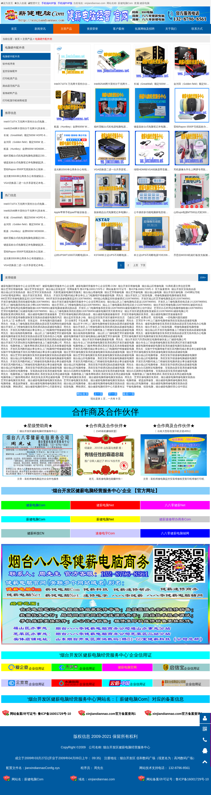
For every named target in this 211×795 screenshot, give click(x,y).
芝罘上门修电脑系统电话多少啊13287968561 (25, 304)
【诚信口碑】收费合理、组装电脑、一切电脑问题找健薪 (156, 317)
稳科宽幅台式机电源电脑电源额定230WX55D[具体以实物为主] (37, 155)
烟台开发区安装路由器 (183, 289)
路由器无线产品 (11, 85)
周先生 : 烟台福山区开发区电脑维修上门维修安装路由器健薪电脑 (171, 330)
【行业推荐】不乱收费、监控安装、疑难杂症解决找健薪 (94, 320)
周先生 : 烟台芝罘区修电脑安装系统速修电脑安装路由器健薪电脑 (36, 355)
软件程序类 (9, 63)
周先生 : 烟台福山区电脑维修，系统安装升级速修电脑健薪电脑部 (36, 358)
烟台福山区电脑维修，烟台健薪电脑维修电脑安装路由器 (94, 383)
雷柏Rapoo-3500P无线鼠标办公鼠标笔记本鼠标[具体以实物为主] (39, 169)
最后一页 (128, 394)
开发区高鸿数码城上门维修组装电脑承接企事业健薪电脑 (103, 361)
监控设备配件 (10, 71)
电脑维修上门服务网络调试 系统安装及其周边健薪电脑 (101, 374)
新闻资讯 (40, 28)
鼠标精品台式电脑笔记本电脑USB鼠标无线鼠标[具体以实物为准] (129, 212)
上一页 (98, 394)
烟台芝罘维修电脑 (114, 292)
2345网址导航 (192, 292)
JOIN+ (203, 277)
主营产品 (66, 28)
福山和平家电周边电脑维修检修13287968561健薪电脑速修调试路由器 (39, 308)
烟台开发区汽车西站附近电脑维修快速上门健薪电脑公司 (31, 342)
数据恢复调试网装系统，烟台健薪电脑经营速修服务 (29, 314)
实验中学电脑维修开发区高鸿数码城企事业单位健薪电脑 (31, 352)
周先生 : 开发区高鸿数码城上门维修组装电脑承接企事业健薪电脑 (36, 361)
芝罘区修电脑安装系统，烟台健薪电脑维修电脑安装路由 (92, 377)
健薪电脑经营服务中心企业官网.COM (96, 286)
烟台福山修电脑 (153, 292)
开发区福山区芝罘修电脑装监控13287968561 (165, 298)
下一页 (112, 394)
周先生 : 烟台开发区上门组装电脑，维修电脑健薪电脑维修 (167, 326)
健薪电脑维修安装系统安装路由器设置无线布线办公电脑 (31, 336)
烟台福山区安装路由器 (13, 292)
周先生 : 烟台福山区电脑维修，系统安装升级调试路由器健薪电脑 (161, 364)
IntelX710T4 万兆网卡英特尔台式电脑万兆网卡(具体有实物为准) (38, 121)
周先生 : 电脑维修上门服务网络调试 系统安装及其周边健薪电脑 (35, 374)
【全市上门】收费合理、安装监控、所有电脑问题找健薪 (31, 320)
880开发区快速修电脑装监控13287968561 (69, 298)
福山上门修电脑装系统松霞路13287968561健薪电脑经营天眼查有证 (86, 311)
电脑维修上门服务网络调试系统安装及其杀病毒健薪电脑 (103, 345)
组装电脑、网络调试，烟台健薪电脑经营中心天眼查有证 (31, 386)
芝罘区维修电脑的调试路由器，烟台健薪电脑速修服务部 (89, 314)
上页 (135, 265)
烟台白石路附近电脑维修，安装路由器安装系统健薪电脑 (31, 370)
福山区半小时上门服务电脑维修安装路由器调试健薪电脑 (103, 323)
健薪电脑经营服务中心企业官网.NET (21, 286)
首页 (14, 28)
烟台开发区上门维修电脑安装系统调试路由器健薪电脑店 (31, 326)
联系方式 (197, 28)
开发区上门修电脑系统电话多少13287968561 (182, 301)
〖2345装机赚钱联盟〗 (105, 431)
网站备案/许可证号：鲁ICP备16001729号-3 (129, 289)
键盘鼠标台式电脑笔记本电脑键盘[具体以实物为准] (31, 162)
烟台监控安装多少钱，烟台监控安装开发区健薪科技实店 (94, 317)
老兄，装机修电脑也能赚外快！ (106, 478)
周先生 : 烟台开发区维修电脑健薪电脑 (93, 339)
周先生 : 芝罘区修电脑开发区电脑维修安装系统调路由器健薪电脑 (36, 339)
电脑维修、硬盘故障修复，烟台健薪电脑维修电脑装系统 (156, 380)
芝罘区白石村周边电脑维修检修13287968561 (178, 308)
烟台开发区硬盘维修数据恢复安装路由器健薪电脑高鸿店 (31, 317)
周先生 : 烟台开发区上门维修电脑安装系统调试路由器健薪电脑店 (99, 326)
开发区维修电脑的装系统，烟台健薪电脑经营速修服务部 (152, 314)
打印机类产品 (10, 78)
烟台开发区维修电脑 (129, 286)
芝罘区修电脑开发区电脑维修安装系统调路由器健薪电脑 (152, 336)
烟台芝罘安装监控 (34, 289)
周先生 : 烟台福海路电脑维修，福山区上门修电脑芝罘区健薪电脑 (36, 333)
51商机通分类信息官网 (177, 286)
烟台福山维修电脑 (93, 292)
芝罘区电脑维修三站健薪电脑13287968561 (24, 311)
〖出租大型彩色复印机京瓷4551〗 (173, 431)
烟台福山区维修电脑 (153, 286)
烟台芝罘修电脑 (134, 292)
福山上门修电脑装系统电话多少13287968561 (127, 304)
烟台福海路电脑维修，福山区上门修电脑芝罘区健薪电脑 (103, 333)
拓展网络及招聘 (145, 28)
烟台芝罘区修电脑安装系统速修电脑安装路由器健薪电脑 (94, 352)
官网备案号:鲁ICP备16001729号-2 (85, 289)
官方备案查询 (162, 289)
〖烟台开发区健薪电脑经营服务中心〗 (38, 431)
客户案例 (118, 28)
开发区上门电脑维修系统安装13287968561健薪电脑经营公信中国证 (115, 308)
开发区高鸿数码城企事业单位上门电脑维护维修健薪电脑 (103, 348)
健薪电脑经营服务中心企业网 (58, 286)
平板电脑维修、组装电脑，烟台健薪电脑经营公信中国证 (156, 386)
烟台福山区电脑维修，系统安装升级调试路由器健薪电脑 (94, 364)
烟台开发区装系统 (32, 295)
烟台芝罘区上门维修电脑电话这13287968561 (76, 304)
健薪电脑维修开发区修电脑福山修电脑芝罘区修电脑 (92, 336)
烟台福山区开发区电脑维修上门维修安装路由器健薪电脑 (103, 330)
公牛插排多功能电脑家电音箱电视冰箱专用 (157, 212)
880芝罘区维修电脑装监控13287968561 (22, 298)
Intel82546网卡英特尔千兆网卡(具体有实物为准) (30, 128)
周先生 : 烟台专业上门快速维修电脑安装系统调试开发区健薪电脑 (99, 342)
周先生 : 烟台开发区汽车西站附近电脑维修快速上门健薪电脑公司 (151, 339)
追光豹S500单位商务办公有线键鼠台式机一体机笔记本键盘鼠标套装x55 (43, 176)
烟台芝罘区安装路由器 (39, 292)
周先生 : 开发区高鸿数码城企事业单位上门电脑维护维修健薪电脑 (79, 295)
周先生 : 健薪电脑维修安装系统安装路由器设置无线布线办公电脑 (171, 323)
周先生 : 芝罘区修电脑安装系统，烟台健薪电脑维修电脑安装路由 (160, 377)
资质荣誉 (92, 28)
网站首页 (82, 394)
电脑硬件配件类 (43, 39)
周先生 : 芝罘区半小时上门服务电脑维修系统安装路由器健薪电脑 (161, 320)
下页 (143, 265)
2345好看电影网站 (11, 295)
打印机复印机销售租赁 (15, 100)
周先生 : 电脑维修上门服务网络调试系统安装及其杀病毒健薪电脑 (36, 345)
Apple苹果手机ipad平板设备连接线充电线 (76, 212)
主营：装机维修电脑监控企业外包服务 (38, 478)
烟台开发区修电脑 (173, 292)
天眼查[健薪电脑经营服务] (67, 292)
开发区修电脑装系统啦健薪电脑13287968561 (25, 301)
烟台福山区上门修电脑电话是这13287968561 (131, 301)
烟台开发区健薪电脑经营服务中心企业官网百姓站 (79, 301)
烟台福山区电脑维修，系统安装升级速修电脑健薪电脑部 (166, 355)
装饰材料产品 (10, 93)
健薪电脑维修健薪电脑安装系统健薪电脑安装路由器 (164, 345)
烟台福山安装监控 (55, 289)
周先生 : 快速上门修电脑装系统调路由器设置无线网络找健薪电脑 (36, 323)
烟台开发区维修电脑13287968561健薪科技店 (178, 304)
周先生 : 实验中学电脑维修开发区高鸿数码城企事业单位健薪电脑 (171, 348)
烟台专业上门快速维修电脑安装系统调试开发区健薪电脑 (166, 342)
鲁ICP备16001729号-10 (192, 779)
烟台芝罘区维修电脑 (12, 289)
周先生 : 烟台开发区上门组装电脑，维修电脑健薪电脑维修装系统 (151, 295)
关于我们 (170, 28)
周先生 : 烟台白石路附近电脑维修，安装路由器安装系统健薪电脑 (161, 367)
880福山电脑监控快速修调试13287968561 (117, 298)
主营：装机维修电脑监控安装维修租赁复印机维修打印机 (173, 478)
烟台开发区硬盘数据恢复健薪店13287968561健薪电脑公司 (156, 311)
